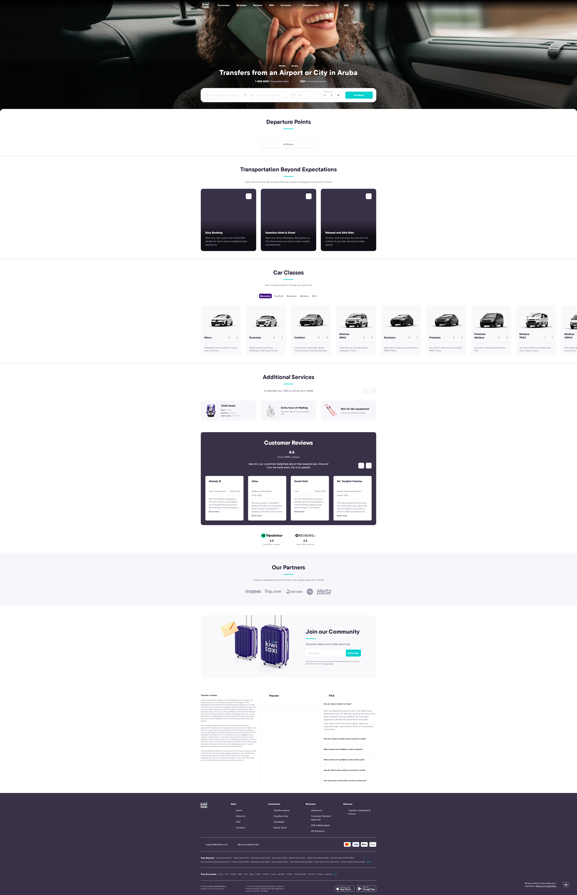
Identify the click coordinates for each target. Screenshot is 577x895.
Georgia (328, 874)
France (258, 874)
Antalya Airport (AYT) (241, 858)
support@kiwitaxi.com (214, 844)
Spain (240, 874)
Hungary (320, 874)
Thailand (233, 874)
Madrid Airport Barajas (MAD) (318, 858)
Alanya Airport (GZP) (224, 858)
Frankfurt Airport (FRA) (240, 862)
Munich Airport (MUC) (279, 862)
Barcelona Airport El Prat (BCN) (342, 858)
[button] (245, 95)
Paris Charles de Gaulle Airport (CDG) (215, 862)
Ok (566, 884)
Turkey (220, 874)
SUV (314, 296)
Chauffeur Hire (308, 5)
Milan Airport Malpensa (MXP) (301, 862)
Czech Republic (300, 874)
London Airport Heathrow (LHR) (353, 862)
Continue (359, 95)
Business (292, 296)
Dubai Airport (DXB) (279, 858)
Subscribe (353, 653)
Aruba (294, 65)
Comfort (278, 296)
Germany (281, 874)
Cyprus (273, 874)
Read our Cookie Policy (546, 886)
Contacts (286, 5)
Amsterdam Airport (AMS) (260, 862)
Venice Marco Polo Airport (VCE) (326, 862)
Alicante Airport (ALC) (297, 858)
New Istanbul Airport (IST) (260, 858)
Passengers (328, 91)
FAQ (271, 5)
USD (346, 5)
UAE (226, 874)
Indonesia (311, 874)
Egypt (251, 874)
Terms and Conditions (217, 886)
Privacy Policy (328, 664)
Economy (265, 296)
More (369, 862)
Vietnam (266, 874)
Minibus (304, 296)
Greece (289, 874)
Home (282, 65)
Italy (246, 874)
